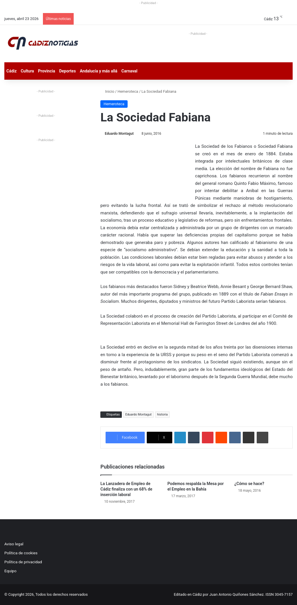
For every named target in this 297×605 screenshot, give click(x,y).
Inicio (107, 91)
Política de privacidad (23, 562)
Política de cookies (20, 553)
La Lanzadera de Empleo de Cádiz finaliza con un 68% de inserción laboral (126, 489)
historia (162, 414)
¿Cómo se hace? (249, 483)
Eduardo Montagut (119, 134)
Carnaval (129, 71)
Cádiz (11, 71)
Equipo (10, 570)
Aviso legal (13, 544)
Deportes (67, 71)
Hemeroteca (127, 91)
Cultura (27, 71)
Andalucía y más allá (98, 71)
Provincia (46, 71)
